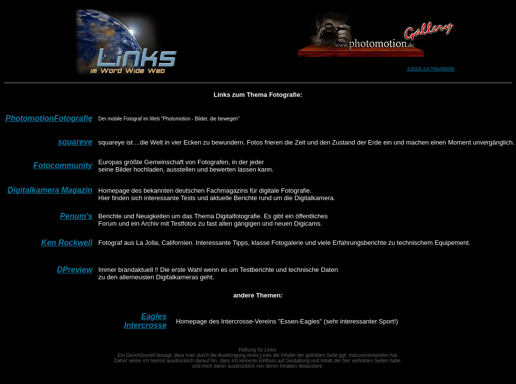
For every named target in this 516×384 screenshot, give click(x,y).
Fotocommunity (62, 165)
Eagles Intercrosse (145, 320)
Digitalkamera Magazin (49, 190)
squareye (75, 142)
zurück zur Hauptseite (431, 68)
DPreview (74, 270)
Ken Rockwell (66, 242)
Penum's (76, 216)
